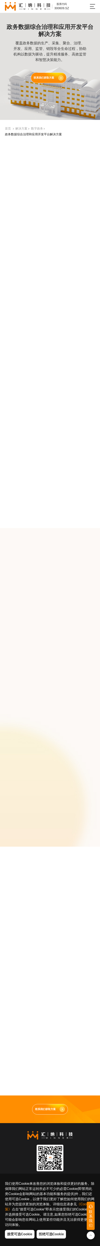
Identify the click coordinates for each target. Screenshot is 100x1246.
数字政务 (37, 129)
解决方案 (21, 129)
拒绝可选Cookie (51, 1234)
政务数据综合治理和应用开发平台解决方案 (33, 135)
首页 (8, 129)
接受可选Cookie (19, 1234)
